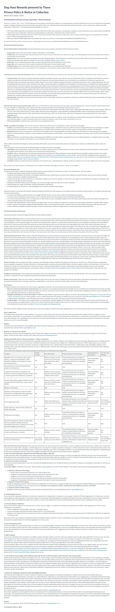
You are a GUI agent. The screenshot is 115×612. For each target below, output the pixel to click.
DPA (56, 253)
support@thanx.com (95, 296)
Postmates (38, 251)
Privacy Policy (40, 60)
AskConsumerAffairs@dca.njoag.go (24, 552)
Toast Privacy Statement (46, 253)
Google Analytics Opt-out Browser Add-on (26, 159)
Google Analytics (61, 155)
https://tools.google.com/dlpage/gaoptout (48, 304)
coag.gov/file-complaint (99, 548)
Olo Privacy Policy (24, 253)
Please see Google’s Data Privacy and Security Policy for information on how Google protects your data (48, 157)
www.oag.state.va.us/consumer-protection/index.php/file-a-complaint (25, 548)
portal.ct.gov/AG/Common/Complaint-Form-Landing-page (29, 550)
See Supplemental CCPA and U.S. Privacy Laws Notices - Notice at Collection (27, 19)
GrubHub (54, 251)
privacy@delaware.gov (100, 550)
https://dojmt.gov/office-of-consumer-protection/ (69, 548)
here (35, 302)
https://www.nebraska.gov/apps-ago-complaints (69, 550)
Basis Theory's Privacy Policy (71, 268)
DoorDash (45, 251)
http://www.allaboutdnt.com (48, 335)
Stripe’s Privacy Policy (53, 268)
